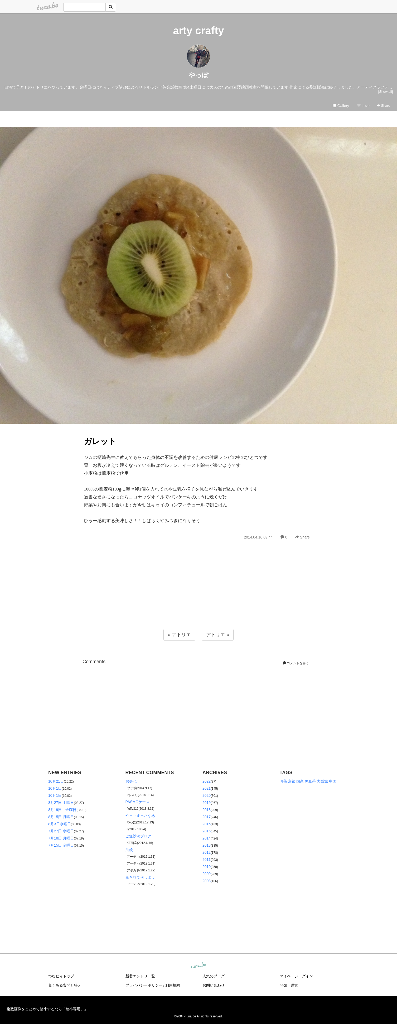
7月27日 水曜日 (61, 831)
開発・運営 (289, 985)
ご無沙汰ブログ (138, 836)
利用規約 (172, 985)
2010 (206, 867)
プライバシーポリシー (143, 985)
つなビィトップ (61, 976)
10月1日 (55, 788)
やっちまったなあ (140, 815)
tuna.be (198, 965)
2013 (206, 845)
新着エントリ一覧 (140, 976)
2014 (206, 838)
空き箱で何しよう (140, 877)
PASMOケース (137, 802)
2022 (206, 781)
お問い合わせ (213, 985)
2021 (206, 788)
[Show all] (385, 92)
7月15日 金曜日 (61, 845)
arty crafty (198, 30)
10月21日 (56, 781)
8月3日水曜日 (59, 824)
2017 (206, 817)
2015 (206, 831)
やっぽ (199, 75)
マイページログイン (296, 976)
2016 (206, 824)
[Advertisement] (198, 596)
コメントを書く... (297, 663)
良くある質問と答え (64, 985)
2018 (206, 810)
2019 (206, 802)
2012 (206, 852)
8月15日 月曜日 (61, 817)
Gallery (341, 106)
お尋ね (131, 781)
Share (383, 106)
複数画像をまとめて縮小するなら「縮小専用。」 (47, 1009)
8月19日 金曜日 (62, 810)
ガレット (100, 441)
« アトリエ (179, 634)
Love (363, 106)
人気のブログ (213, 976)
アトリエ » (217, 634)
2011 (206, 859)
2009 (206, 874)
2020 (206, 795)
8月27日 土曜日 (61, 802)
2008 (206, 881)
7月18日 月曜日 (61, 838)
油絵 (129, 850)
